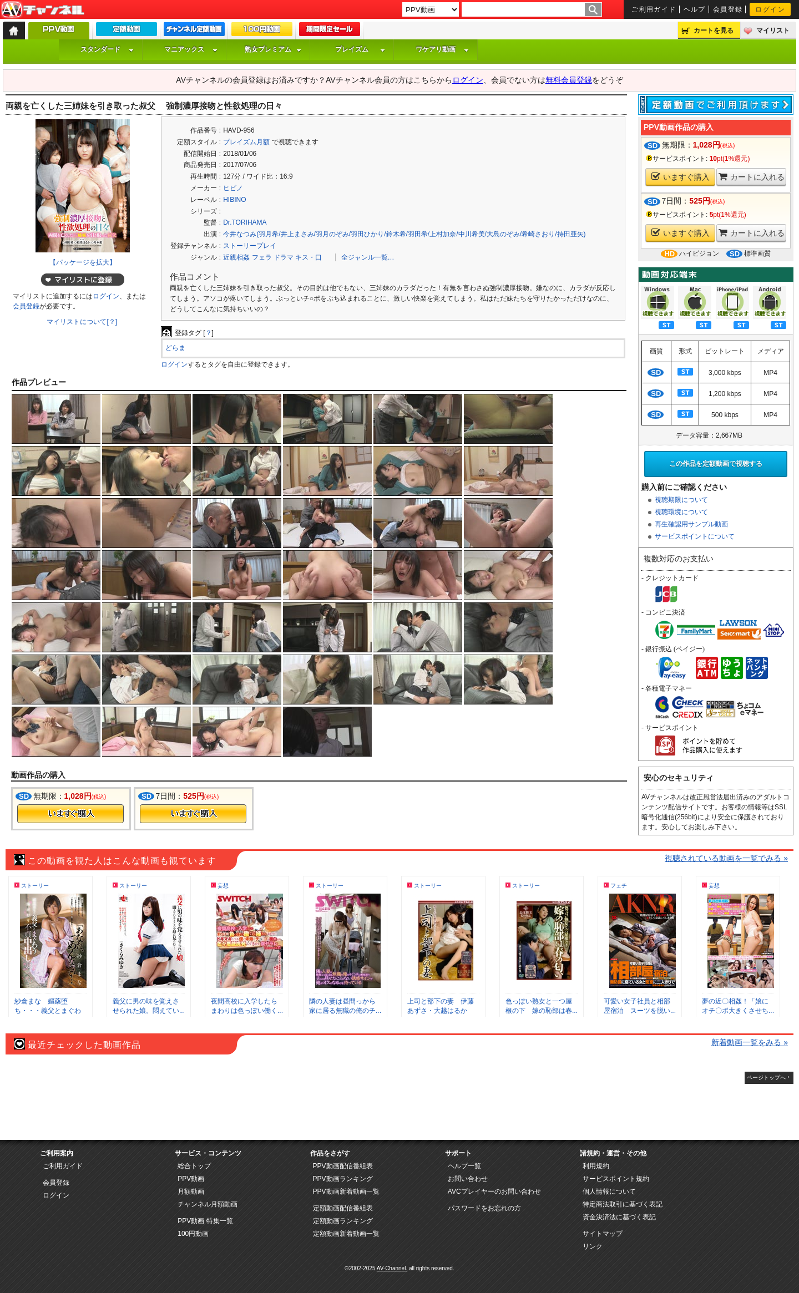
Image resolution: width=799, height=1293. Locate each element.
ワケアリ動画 (442, 49)
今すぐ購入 (70, 813)
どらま (175, 348)
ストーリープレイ (249, 246)
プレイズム (360, 49)
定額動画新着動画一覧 (346, 1234)
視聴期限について (681, 500)
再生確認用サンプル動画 (691, 524)
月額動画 (191, 1191)
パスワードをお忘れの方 (484, 1208)
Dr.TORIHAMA (244, 222)
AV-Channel (42, 10)
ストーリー (35, 886)
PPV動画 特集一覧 (205, 1221)
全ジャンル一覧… (368, 257)
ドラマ (284, 257)
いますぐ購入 (680, 176)
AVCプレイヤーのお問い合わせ (494, 1191)
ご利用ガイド (653, 9)
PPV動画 (191, 1179)
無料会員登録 (568, 79)
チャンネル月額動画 (207, 1204)
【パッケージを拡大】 (82, 262)
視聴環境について (681, 512)
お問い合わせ (468, 1179)
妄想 (223, 886)
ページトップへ (766, 1077)
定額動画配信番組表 (343, 1208)
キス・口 (308, 257)
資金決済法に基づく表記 (619, 1217)
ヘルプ (695, 9)
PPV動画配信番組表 (343, 1166)
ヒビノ (233, 188)
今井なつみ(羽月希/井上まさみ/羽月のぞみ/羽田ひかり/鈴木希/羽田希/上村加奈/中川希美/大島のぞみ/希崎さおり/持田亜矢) (404, 234)
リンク (593, 1246)
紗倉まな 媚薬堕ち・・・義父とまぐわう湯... (47, 1010)
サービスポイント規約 (616, 1179)
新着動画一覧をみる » (749, 1042)
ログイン (770, 9)
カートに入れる (752, 176)
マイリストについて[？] (82, 322)
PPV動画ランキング (343, 1179)
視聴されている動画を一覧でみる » (726, 858)
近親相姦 (236, 257)
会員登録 (728, 9)
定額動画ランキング (343, 1221)
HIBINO (234, 200)
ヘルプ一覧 (464, 1166)
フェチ (618, 886)
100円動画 (193, 1234)
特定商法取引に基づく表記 (623, 1204)
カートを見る (714, 30)
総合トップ (194, 1166)
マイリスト (773, 30)
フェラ (262, 257)
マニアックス (191, 49)
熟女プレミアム (273, 49)
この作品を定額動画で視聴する (715, 464)
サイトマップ (603, 1234)
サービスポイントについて (695, 536)
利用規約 (596, 1166)
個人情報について (609, 1191)
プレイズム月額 (246, 142)
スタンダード (107, 49)
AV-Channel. (392, 1268)
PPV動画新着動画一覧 (346, 1191)
